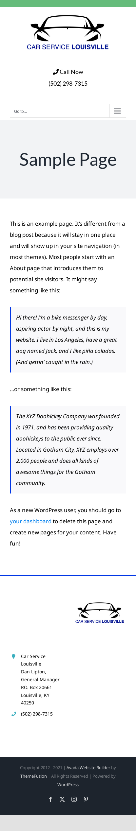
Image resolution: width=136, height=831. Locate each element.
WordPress (68, 785)
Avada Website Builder (88, 767)
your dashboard (30, 521)
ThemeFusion (33, 776)
